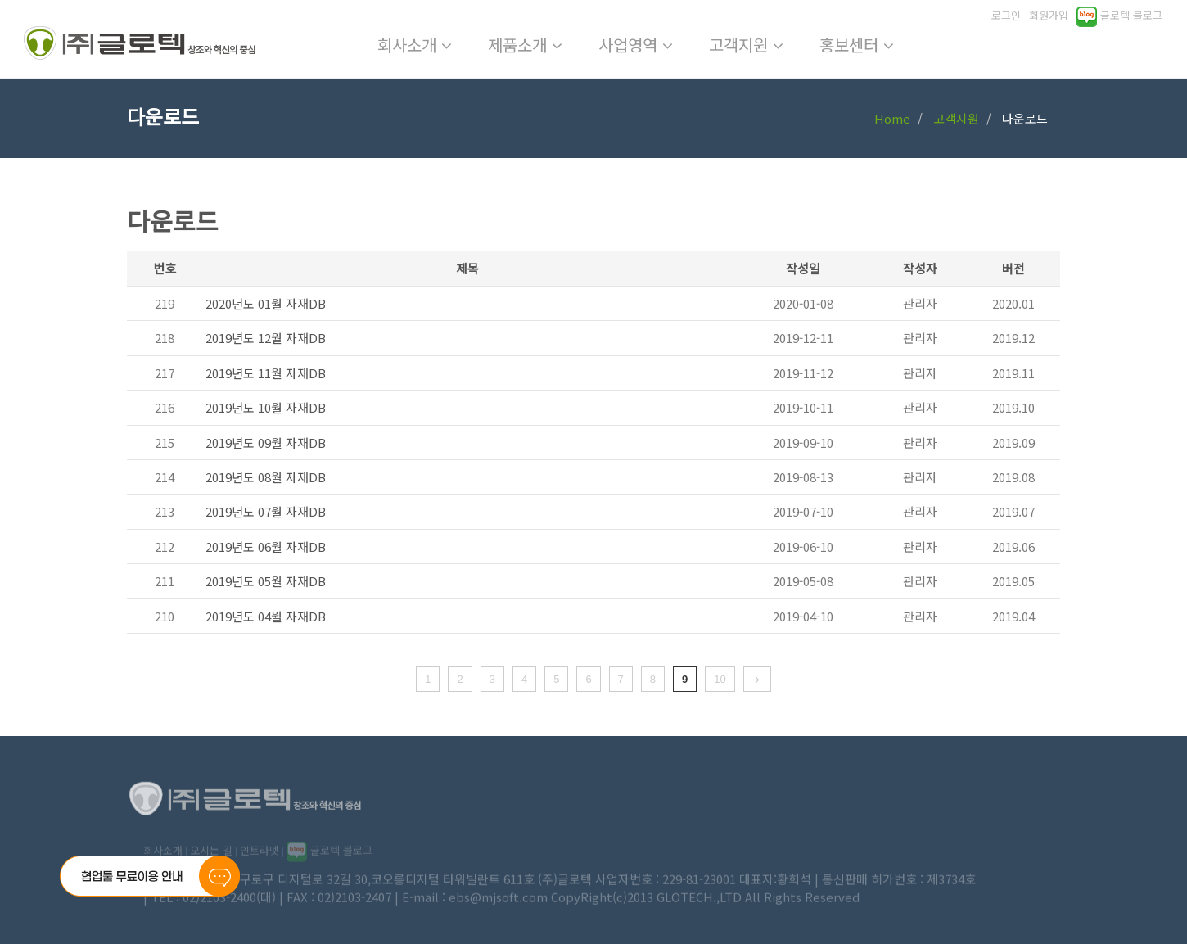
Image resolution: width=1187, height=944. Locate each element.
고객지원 (746, 44)
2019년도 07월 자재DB (265, 511)
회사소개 (414, 44)
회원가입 (1048, 15)
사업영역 (635, 44)
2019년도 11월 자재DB (265, 373)
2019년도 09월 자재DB (265, 442)
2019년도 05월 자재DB (265, 580)
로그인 (1006, 15)
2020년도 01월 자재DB (265, 303)
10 (719, 679)
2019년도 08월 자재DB (265, 477)
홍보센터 (856, 44)
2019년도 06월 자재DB (265, 546)
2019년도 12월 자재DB (265, 337)
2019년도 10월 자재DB (265, 407)
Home (892, 118)
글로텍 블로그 (1119, 15)
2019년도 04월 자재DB (265, 616)
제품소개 (525, 44)
